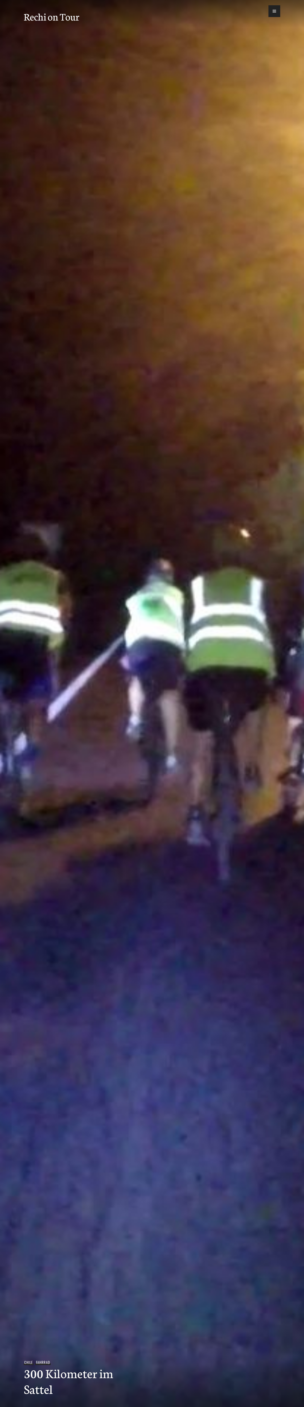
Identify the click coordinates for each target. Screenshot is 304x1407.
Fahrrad (43, 1362)
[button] (274, 11)
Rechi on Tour (51, 16)
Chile (28, 1362)
